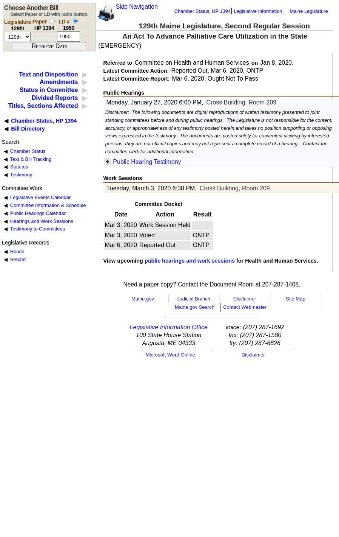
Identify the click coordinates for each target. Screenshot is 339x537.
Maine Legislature (309, 11)
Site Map (295, 299)
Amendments (59, 82)
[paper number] (44, 36)
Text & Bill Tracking (30, 159)
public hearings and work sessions (190, 261)
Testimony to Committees (37, 229)
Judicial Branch (193, 299)
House (17, 251)
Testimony (21, 174)
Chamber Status (28, 151)
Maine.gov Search (194, 307)
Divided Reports (55, 98)
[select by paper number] (52, 21)
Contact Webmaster (245, 307)
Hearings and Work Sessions (41, 221)
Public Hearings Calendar (38, 213)
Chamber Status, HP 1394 (202, 11)
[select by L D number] (75, 21)
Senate (18, 259)
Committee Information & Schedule (48, 205)
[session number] (18, 37)
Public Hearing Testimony (147, 162)
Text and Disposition (48, 74)
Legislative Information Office (169, 327)
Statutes (19, 167)
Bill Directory (28, 129)
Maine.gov (142, 299)
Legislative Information (258, 11)
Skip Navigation (137, 6)
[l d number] (68, 36)
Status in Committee (49, 90)
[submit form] (49, 46)
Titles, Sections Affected (43, 106)
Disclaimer (244, 299)
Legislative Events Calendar (40, 197)
